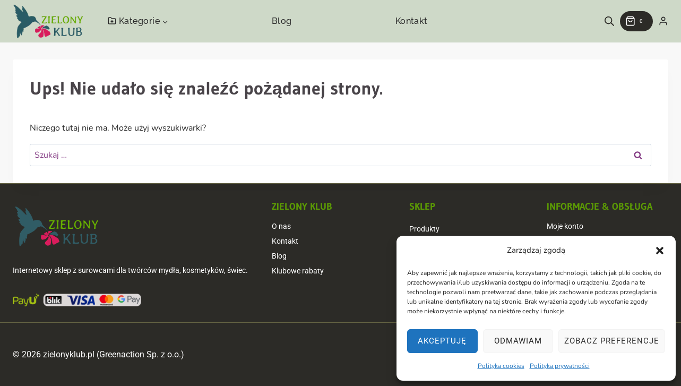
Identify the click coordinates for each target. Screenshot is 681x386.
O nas (281, 226)
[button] (659, 250)
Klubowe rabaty (298, 271)
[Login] (663, 21)
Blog (282, 21)
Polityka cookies (501, 366)
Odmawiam (518, 341)
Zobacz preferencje (611, 341)
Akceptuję (442, 341)
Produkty (424, 229)
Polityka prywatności (560, 366)
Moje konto (565, 226)
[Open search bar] (609, 21)
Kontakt (411, 21)
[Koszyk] (636, 21)
